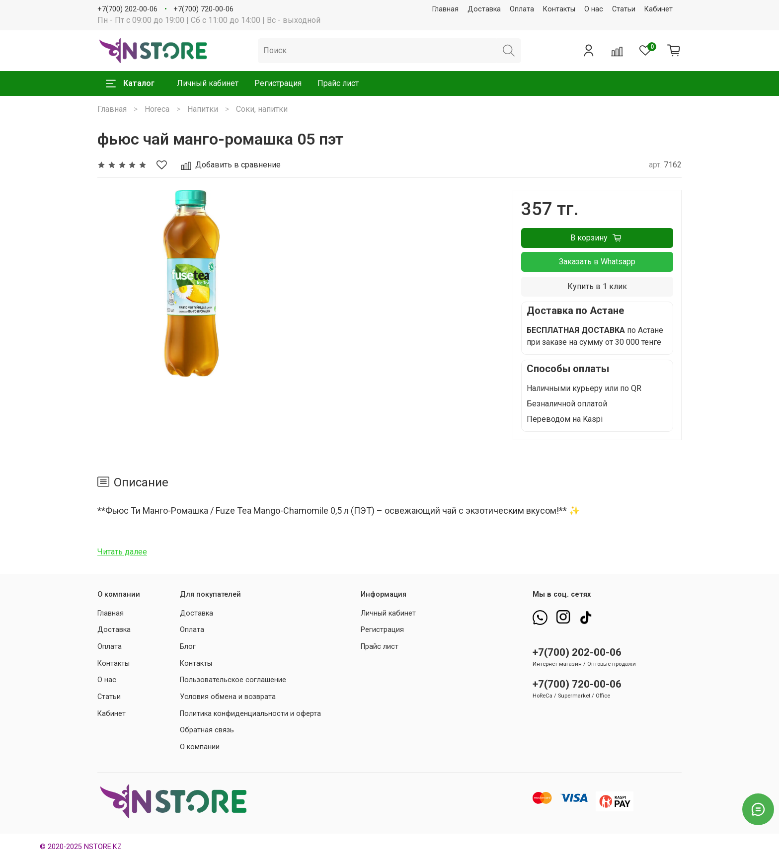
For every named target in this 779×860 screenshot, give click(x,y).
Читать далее (122, 551)
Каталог (130, 83)
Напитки (202, 109)
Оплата (522, 9)
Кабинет (658, 9)
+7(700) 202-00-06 (127, 9)
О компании (200, 747)
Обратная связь (207, 730)
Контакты (559, 9)
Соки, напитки (262, 109)
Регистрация (278, 83)
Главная (445, 9)
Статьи (623, 9)
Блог (188, 646)
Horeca (157, 109)
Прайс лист (338, 83)
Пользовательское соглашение (233, 680)
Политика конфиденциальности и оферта (250, 713)
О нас (593, 9)
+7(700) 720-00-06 (203, 9)
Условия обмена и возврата (228, 697)
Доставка (484, 9)
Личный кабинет (207, 83)
